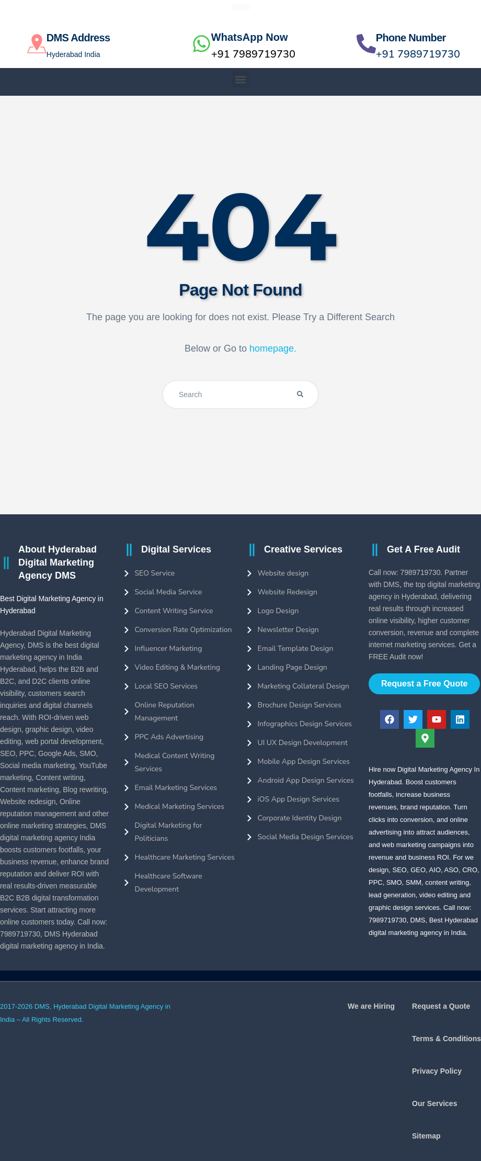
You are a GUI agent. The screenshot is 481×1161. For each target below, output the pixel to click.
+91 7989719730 (253, 54)
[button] (240, 79)
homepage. (272, 348)
